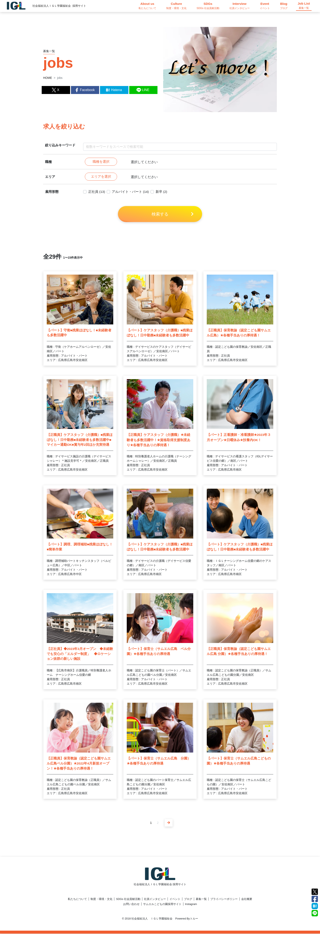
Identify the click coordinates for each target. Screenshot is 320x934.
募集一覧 (201, 899)
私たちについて (77, 899)
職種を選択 (101, 162)
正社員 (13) (96, 192)
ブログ (188, 899)
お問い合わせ (131, 904)
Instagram (191, 904)
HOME (47, 77)
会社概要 (246, 899)
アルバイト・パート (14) (130, 192)
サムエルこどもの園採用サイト (162, 904)
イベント (174, 899)
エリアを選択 (101, 177)
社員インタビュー (155, 899)
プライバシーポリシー (224, 899)
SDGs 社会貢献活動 (128, 899)
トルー (194, 919)
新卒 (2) (162, 192)
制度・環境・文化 (101, 899)
